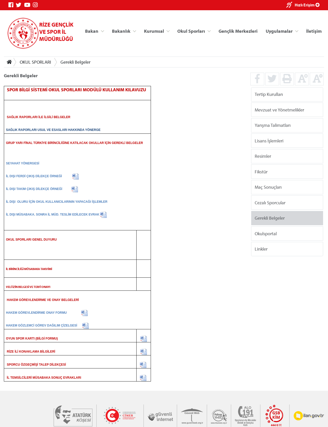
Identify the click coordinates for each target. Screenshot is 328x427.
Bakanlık (121, 31)
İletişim (314, 31)
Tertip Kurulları (269, 94)
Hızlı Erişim (307, 4)
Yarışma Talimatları (273, 125)
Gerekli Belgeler (75, 62)
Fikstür (261, 171)
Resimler (263, 156)
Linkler (261, 249)
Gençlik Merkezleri (238, 31)
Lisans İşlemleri (269, 140)
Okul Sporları (191, 31)
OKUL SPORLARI (35, 62)
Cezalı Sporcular (270, 202)
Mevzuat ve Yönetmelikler (279, 110)
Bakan (91, 31)
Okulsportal (266, 233)
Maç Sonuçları (268, 187)
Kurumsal (154, 31)
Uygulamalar (279, 31)
